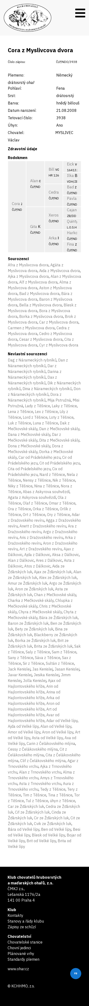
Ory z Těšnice (58, 514)
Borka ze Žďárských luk (35, 640)
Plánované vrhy (21, 953)
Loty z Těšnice (61, 417)
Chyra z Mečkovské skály (40, 611)
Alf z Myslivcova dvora (38, 282)
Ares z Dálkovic (49, 560)
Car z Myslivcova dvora (59, 322)
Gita (33, 226)
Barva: (13, 103)
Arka (53, 238)
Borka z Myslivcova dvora (41, 316)
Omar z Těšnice (62, 503)
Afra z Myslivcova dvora (28, 265)
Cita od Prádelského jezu (29, 468)
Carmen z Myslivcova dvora (31, 327)
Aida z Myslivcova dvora (59, 270)
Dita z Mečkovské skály (59, 440)
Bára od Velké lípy (23, 829)
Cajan (72, 209)
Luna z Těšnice (45, 423)
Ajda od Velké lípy (23, 726)
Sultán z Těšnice (60, 663)
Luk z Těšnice (19, 423)
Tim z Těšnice (34, 795)
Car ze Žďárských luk (26, 806)
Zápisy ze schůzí (22, 926)
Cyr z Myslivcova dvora (58, 345)
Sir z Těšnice (33, 663)
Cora (16, 203)
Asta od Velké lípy (47, 737)
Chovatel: (16, 132)
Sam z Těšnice (64, 652)
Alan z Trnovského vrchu (40, 772)
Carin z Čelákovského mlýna (51, 743)
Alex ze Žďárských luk (58, 577)
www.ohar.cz (18, 968)
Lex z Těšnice (46, 411)
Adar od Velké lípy (62, 720)
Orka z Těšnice (45, 508)
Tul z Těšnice (37, 800)
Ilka (70, 175)
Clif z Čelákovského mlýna (43, 760)
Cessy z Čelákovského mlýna (33, 749)
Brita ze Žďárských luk (53, 646)
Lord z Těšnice (35, 417)
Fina (70, 244)
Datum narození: (22, 110)
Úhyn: (13, 125)
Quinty (72, 221)
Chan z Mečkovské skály (55, 594)
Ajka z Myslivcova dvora (28, 276)
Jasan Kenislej (67, 669)
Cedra (54, 192)
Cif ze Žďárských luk (32, 812)
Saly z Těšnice (38, 652)
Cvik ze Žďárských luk (52, 823)
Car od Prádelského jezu (40, 457)
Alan (34, 180)
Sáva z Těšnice (47, 657)
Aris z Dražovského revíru (41, 537)
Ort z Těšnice (34, 514)
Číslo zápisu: (16, 62)
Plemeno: (16, 75)
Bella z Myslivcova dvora (40, 305)
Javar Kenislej (20, 674)
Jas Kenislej (42, 669)
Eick (70, 164)
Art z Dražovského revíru (40, 549)
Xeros (54, 215)
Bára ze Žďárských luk (58, 617)
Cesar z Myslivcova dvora (41, 339)
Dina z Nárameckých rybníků (47, 388)
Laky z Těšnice (64, 405)
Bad (70, 187)
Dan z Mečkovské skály (59, 428)
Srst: (12, 95)
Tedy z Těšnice (53, 789)
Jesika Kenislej (46, 674)
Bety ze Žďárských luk (34, 629)
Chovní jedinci (19, 947)
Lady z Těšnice (37, 405)
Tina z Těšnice (60, 795)
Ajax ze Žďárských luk (53, 571)
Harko (72, 232)
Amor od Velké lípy (24, 732)
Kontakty (15, 915)
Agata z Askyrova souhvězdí (32, 497)
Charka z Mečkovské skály (31, 600)
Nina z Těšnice (46, 486)
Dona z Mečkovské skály (29, 446)
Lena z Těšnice (20, 411)
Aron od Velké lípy (57, 732)
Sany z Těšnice (20, 657)
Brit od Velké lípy (41, 840)
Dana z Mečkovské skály (29, 434)
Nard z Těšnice (52, 474)
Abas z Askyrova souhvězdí (46, 491)
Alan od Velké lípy (55, 726)
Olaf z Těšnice (35, 503)
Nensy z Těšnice (37, 480)
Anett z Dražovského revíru (42, 526)
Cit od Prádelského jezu (59, 463)
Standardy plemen (23, 959)
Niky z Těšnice (20, 486)
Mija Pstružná (59, 400)
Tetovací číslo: (20, 117)
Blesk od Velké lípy (48, 835)
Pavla (72, 198)
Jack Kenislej (19, 669)
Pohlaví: (15, 88)
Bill (51, 169)
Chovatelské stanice (25, 942)
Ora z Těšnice (19, 508)
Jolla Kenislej (34, 680)
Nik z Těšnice (63, 480)
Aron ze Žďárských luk (34, 589)
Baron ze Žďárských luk (28, 623)
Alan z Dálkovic (21, 560)
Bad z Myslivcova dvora (39, 293)
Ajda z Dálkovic (37, 554)
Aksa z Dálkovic (65, 554)
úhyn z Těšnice (62, 800)
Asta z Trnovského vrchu (40, 783)
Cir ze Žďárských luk (51, 817)
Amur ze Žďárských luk (27, 583)
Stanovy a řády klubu (26, 921)
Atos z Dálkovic (37, 566)
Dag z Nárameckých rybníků (32, 360)
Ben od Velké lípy (56, 829)
